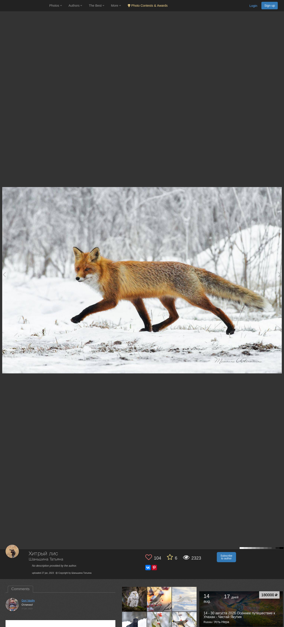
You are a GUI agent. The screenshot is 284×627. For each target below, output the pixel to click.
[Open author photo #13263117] (134, 624)
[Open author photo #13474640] (159, 599)
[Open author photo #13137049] (184, 624)
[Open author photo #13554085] (134, 599)
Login (253, 5)
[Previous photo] (4, 274)
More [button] (116, 5)
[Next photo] (279, 274)
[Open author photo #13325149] (184, 599)
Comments (20, 589)
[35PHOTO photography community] (24, 6)
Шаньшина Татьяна (46, 559)
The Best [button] (96, 5)
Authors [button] (75, 5)
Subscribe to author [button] (226, 557)
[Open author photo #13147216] (159, 624)
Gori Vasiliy (28, 600)
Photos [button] (55, 5)
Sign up (269, 5)
